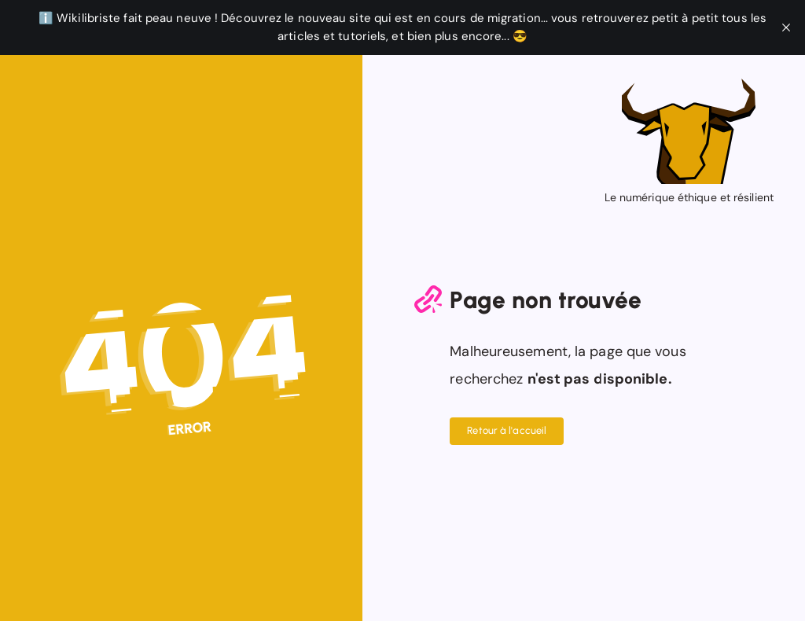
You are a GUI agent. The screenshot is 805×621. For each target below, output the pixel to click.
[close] (786, 27)
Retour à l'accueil (506, 430)
